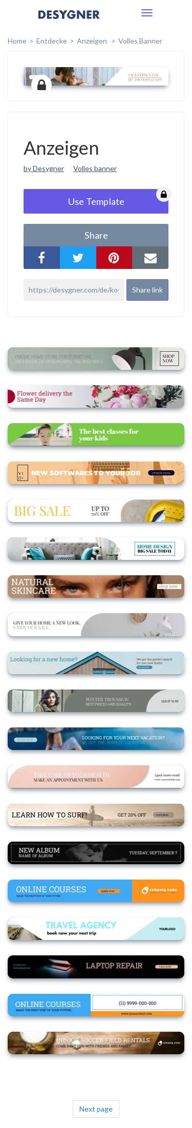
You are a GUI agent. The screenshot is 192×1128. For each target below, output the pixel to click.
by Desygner (44, 168)
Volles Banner (140, 40)
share (96, 235)
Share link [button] (147, 289)
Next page (96, 1108)
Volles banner (95, 168)
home (17, 40)
